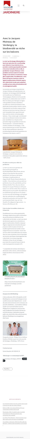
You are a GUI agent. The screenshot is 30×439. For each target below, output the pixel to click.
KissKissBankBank (8, 171)
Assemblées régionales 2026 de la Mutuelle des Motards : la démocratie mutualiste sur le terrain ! (15, 423)
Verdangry (13, 93)
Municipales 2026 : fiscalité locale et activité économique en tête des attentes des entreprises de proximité (14, 413)
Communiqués (13, 57)
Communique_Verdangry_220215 (12, 358)
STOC (22, 252)
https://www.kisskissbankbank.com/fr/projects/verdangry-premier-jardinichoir (15, 283)
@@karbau (16, 56)
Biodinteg (5, 57)
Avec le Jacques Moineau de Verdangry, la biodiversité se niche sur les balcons (14, 45)
